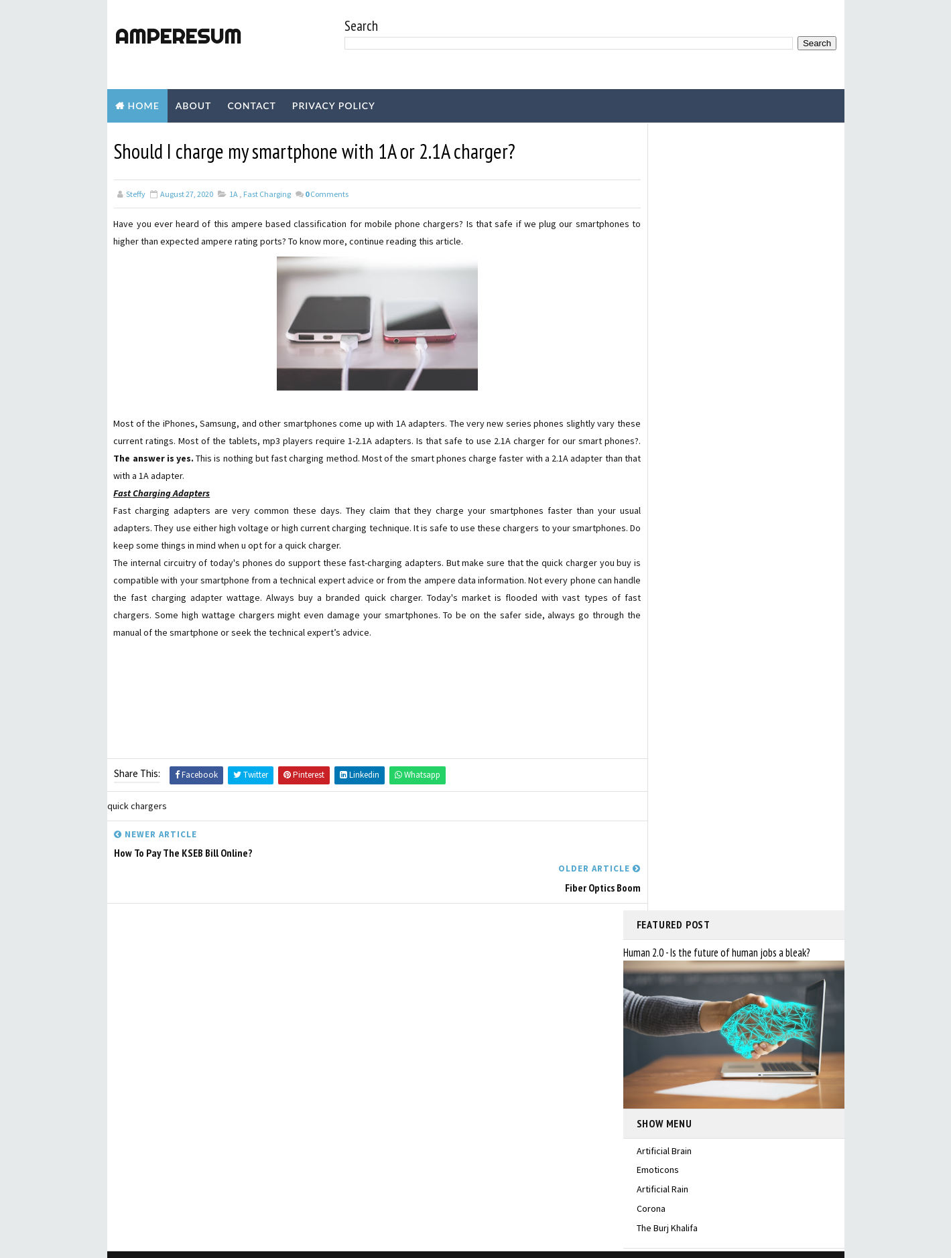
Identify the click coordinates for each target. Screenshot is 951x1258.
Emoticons (658, 382)
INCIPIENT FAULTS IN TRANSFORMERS (708, 1101)
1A (233, 193)
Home (144, 105)
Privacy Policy (333, 105)
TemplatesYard (220, 1241)
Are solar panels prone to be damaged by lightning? (728, 1047)
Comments (326, 193)
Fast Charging (267, 193)
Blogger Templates (353, 1241)
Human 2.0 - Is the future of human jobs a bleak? (716, 164)
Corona (651, 420)
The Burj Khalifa (667, 439)
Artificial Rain (662, 401)
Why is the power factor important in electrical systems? (739, 992)
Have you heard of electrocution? (737, 1149)
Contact (251, 105)
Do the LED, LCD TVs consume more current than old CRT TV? (741, 938)
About (194, 105)
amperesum (177, 36)
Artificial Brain (664, 362)
